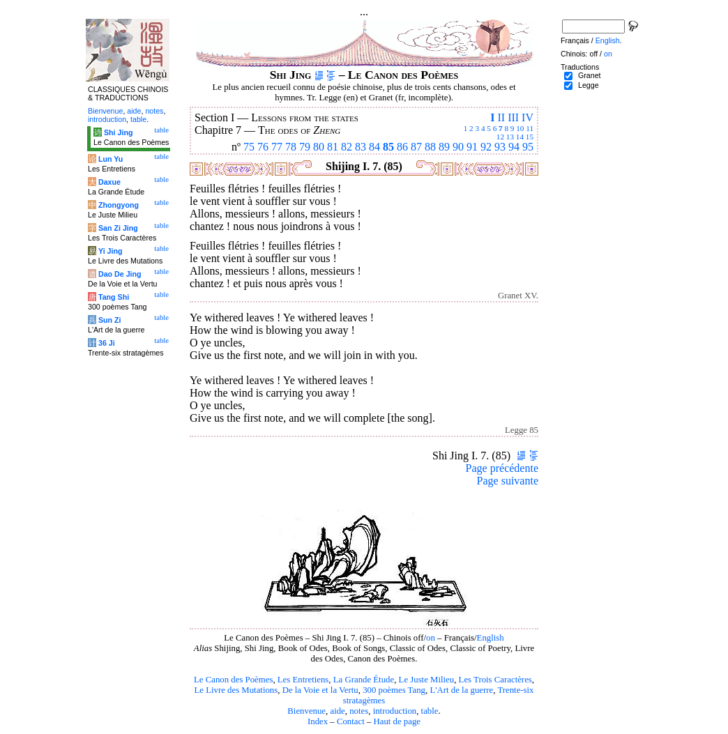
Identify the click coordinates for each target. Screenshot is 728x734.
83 (360, 147)
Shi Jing (118, 132)
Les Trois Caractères (495, 680)
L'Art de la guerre (461, 690)
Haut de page (397, 721)
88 (430, 147)
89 (444, 147)
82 (346, 147)
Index (318, 721)
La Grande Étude (363, 680)
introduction (395, 711)
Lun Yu (110, 159)
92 (486, 147)
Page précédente (502, 468)
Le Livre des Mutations (236, 690)
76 (262, 147)
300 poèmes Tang (394, 690)
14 (520, 136)
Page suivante (507, 481)
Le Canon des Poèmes (233, 680)
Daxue (109, 182)
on (430, 638)
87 (416, 147)
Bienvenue (306, 711)
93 (500, 147)
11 (529, 128)
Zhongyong (118, 205)
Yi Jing (110, 251)
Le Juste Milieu (427, 680)
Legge (588, 85)
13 (510, 136)
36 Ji (106, 343)
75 (249, 147)
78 (290, 147)
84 (374, 147)
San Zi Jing (118, 228)
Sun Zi (109, 320)
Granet (589, 75)
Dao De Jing (120, 274)
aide (337, 711)
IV (527, 117)
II (501, 117)
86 (402, 147)
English (490, 638)
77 (276, 147)
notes (358, 711)
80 (318, 147)
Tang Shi (113, 297)
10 (520, 128)
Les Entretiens (303, 680)
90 (458, 147)
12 (500, 136)
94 (514, 147)
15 (529, 136)
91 (472, 147)
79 (304, 147)
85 (388, 147)
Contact (351, 721)
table (430, 711)
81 (332, 147)
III (513, 117)
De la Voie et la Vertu (320, 690)
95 (527, 147)
